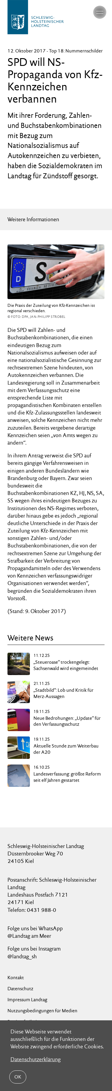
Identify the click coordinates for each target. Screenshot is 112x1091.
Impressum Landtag (27, 999)
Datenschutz (20, 988)
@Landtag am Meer (29, 936)
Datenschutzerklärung (35, 1059)
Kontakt (15, 977)
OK (17, 1077)
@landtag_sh (22, 956)
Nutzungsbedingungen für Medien (42, 1010)
